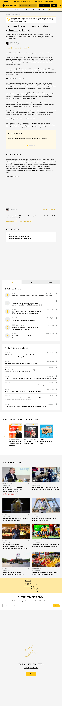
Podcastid (22, 10)
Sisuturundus (47, 10)
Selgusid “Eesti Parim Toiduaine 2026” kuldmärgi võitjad (23, 391)
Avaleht (4, 10)
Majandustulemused (8, 483)
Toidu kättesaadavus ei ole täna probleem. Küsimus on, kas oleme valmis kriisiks (31, 378)
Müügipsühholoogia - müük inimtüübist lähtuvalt (15, 443)
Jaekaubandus (10, 221)
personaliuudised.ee (28, 1)
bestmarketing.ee (18, 1)
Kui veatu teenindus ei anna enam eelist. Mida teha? (21, 363)
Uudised (14, 293)
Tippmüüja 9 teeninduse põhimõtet (23, 320)
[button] (27, 605)
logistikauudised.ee (38, 1)
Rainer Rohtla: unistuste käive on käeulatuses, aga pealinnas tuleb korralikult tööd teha (12, 489)
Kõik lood (10, 10)
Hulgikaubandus (24, 221)
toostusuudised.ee (49, 1)
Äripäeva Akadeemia (14, 439)
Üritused (34, 10)
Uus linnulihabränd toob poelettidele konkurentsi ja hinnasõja (27, 138)
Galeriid (40, 10)
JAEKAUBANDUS (10, 14)
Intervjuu (8, 352)
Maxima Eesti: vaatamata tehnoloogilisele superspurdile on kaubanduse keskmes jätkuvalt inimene (15, 546)
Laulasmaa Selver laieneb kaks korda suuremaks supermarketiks (25, 406)
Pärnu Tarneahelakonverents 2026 (47, 441)
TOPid (16, 10)
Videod (28, 10)
